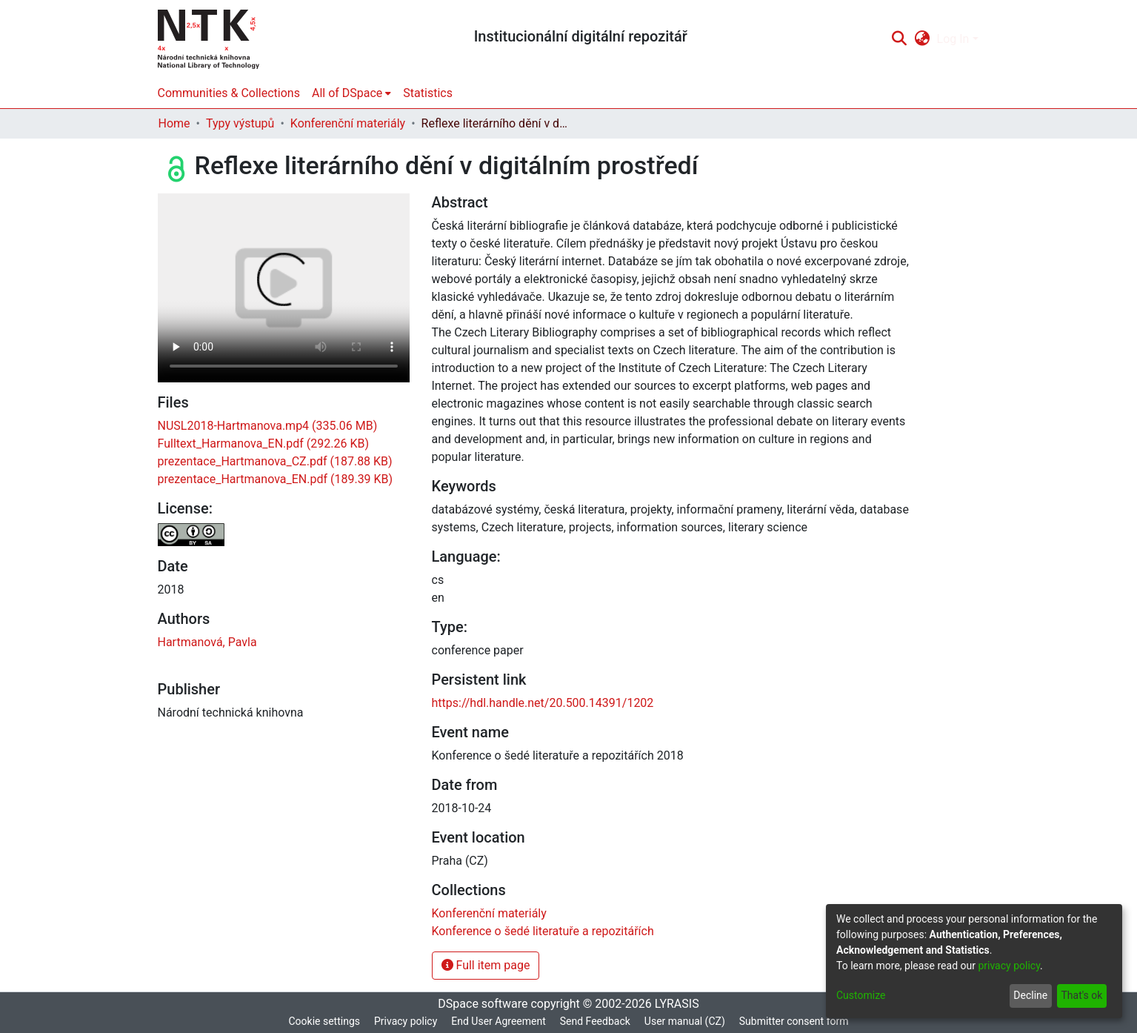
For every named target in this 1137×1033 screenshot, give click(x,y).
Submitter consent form (794, 1021)
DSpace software (482, 1004)
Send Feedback (595, 1021)
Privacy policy (405, 1021)
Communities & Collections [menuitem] (229, 93)
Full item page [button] (485, 965)
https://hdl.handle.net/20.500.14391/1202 (543, 703)
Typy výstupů (240, 123)
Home (174, 123)
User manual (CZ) (684, 1021)
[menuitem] (922, 39)
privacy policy (1009, 965)
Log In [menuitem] (953, 39)
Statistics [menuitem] (428, 93)
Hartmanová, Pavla (207, 642)
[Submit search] (899, 39)
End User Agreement (498, 1021)
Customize (860, 995)
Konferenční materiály (347, 123)
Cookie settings (324, 1021)
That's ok (1081, 995)
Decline (1030, 995)
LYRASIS (677, 1004)
